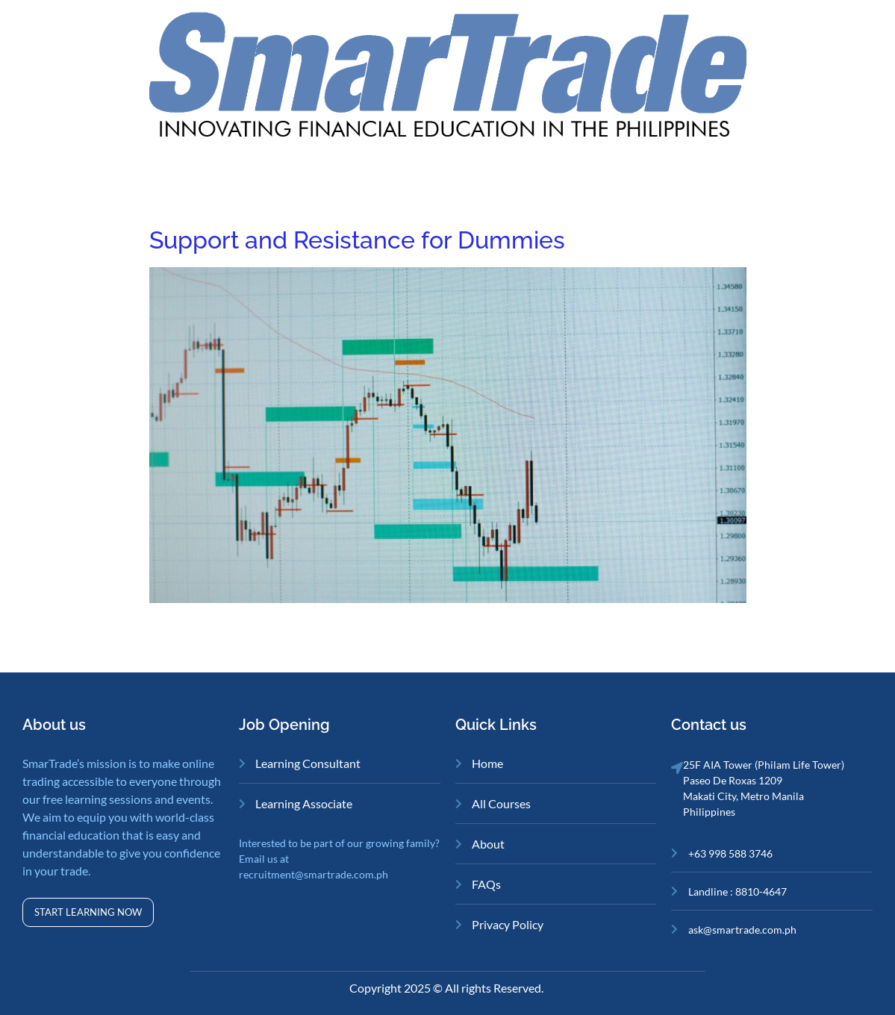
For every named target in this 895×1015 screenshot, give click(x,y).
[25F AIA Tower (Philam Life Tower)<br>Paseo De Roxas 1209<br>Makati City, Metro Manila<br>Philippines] (677, 768)
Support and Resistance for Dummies (357, 240)
